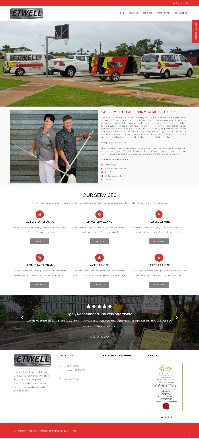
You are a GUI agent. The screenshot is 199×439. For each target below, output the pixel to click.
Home (121, 13)
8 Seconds (71, 431)
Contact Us (181, 13)
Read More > (19, 396)
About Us (133, 13)
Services (147, 13)
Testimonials (163, 13)
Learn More (40, 241)
